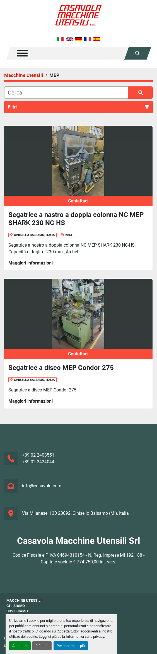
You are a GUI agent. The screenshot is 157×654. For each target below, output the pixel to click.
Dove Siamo (17, 611)
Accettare (20, 646)
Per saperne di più (71, 646)
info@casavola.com (41, 485)
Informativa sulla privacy (85, 636)
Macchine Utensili (24, 600)
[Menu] (22, 53)
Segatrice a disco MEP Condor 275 (61, 368)
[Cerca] (66, 92)
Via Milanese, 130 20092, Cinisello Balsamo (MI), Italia (75, 513)
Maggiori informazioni (30, 263)
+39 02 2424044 (38, 461)
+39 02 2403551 (38, 455)
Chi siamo (15, 606)
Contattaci (78, 201)
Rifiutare (42, 646)
